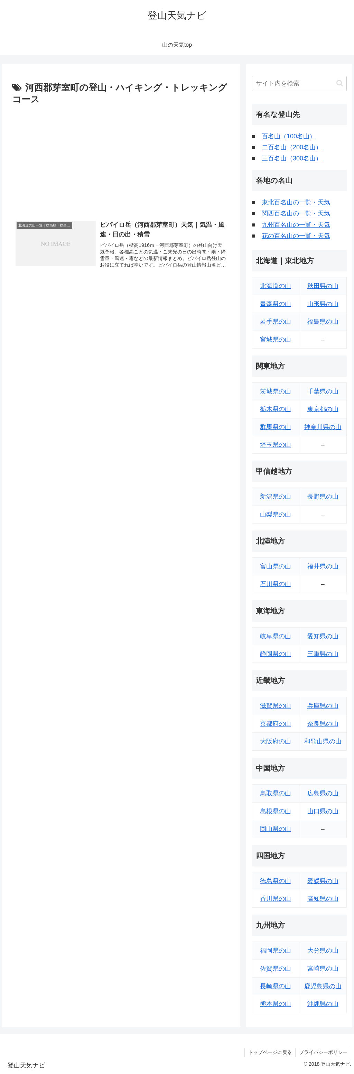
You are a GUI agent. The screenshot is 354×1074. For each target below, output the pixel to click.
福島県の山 (322, 321)
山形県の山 (322, 303)
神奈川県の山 (323, 427)
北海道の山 (275, 286)
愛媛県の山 (322, 881)
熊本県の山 (275, 1003)
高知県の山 (322, 898)
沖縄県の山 (322, 1003)
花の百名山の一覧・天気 (296, 235)
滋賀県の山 (275, 705)
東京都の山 (322, 409)
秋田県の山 (322, 286)
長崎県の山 (275, 986)
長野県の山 (322, 496)
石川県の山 (275, 584)
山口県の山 (322, 811)
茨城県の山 (275, 391)
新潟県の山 (275, 496)
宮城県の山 (275, 339)
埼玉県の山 (275, 444)
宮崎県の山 (322, 968)
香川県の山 (275, 898)
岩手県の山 (275, 321)
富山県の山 (275, 566)
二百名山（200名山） (292, 147)
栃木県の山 (275, 409)
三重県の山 (322, 653)
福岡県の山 (275, 950)
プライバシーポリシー (323, 1052)
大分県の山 (322, 950)
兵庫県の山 (322, 705)
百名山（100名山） (289, 136)
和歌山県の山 (323, 741)
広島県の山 (322, 793)
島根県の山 (275, 811)
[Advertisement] (121, 159)
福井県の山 (322, 566)
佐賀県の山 (275, 968)
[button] (340, 83)
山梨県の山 (275, 514)
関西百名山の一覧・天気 (296, 213)
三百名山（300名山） (292, 158)
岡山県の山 (275, 828)
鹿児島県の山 (323, 986)
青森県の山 (275, 303)
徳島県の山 (275, 881)
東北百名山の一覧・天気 (296, 202)
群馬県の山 (275, 427)
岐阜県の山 (275, 636)
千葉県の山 (322, 391)
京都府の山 (275, 723)
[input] (299, 83)
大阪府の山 (275, 741)
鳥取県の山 (275, 793)
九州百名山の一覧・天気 (296, 224)
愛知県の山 (322, 636)
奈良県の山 (322, 723)
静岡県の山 (275, 653)
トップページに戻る (270, 1052)
